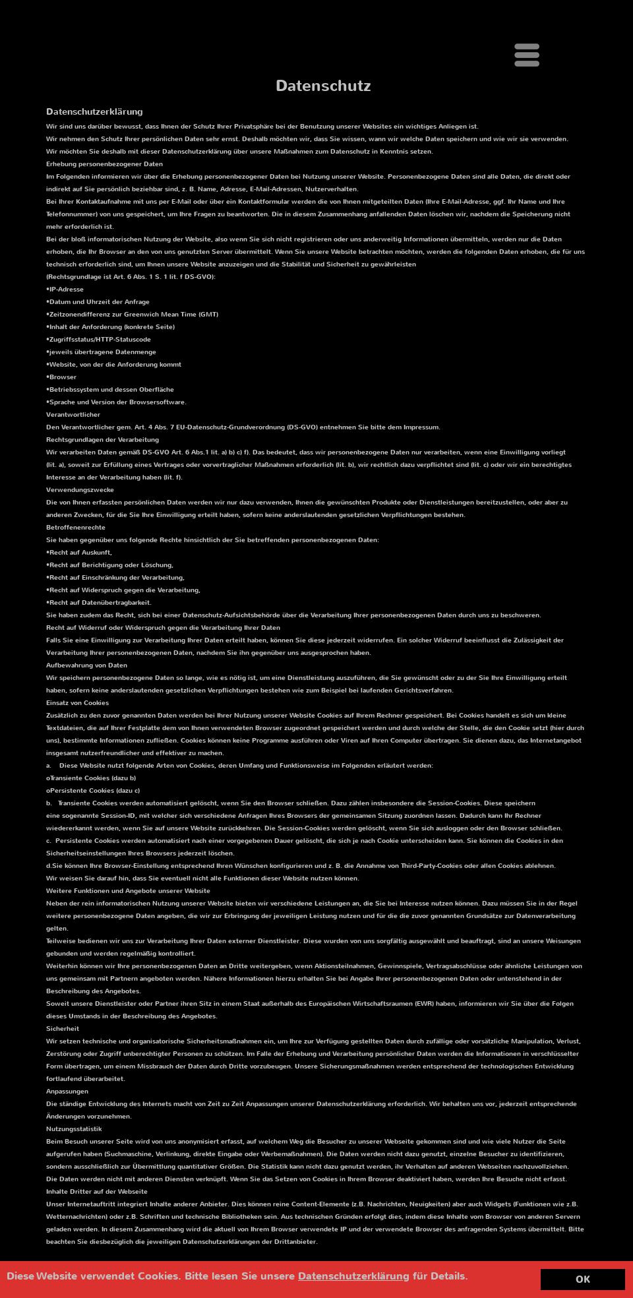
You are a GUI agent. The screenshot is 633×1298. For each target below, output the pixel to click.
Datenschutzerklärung (353, 1276)
